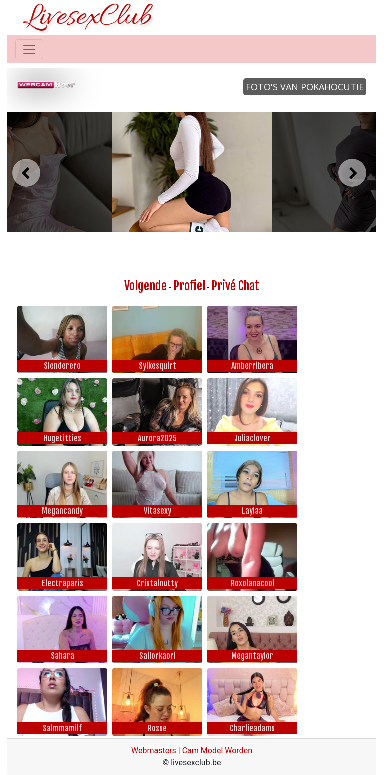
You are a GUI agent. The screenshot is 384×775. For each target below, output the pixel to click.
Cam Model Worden (217, 750)
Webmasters (154, 750)
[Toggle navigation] (30, 49)
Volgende (145, 285)
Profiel (190, 285)
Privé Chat (236, 285)
